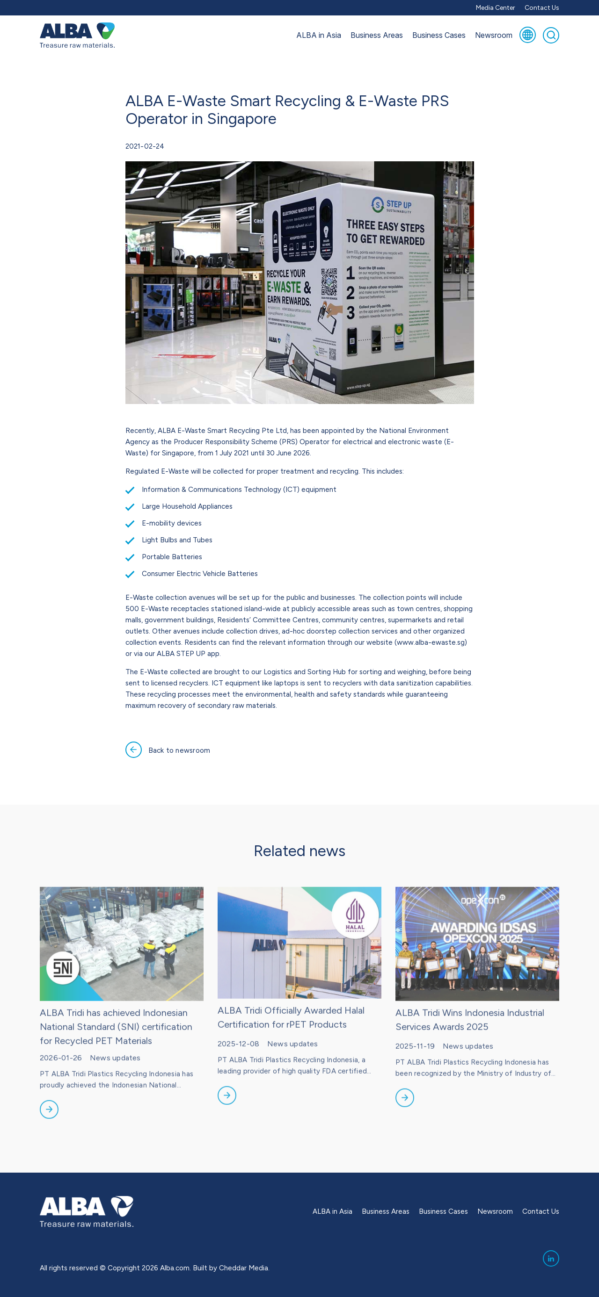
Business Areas (377, 35)
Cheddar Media (243, 1268)
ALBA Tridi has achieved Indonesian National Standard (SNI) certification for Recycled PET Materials (116, 1045)
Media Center (495, 8)
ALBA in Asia (318, 35)
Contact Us (542, 8)
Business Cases (439, 35)
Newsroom (493, 35)
